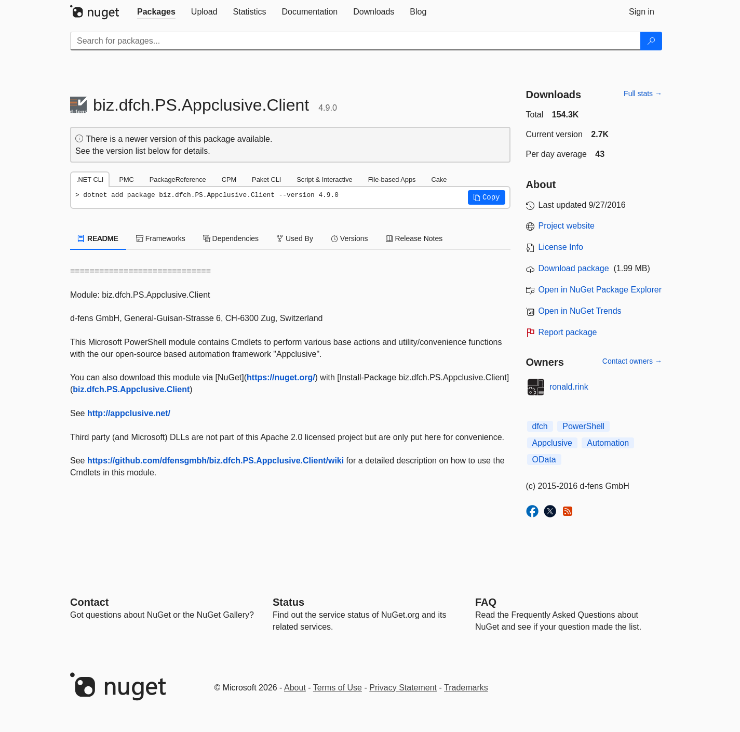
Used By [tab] (294, 238)
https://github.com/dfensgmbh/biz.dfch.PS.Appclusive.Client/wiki (215, 460)
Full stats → (643, 93)
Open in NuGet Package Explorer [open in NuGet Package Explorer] (600, 289)
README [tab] (98, 238)
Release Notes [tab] (414, 238)
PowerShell (583, 426)
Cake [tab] (439, 179)
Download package (574, 268)
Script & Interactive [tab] (324, 179)
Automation (608, 442)
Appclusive (552, 442)
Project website (567, 225)
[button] (486, 197)
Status (288, 602)
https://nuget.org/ (281, 377)
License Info (561, 247)
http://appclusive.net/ (128, 413)
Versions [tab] (349, 238)
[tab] (156, 12)
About (295, 687)
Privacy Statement (403, 687)
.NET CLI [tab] (89, 179)
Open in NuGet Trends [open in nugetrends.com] (580, 311)
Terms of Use (337, 687)
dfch (540, 426)
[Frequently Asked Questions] (485, 602)
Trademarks (466, 687)
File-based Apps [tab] (392, 179)
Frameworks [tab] (160, 238)
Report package (568, 332)
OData (544, 459)
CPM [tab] (229, 179)
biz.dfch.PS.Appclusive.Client (131, 389)
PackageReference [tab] (178, 179)
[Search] (651, 41)
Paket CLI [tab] (266, 179)
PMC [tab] (126, 179)
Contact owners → (632, 361)
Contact (89, 602)
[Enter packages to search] (355, 41)
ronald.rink (568, 386)
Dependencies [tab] (231, 238)
